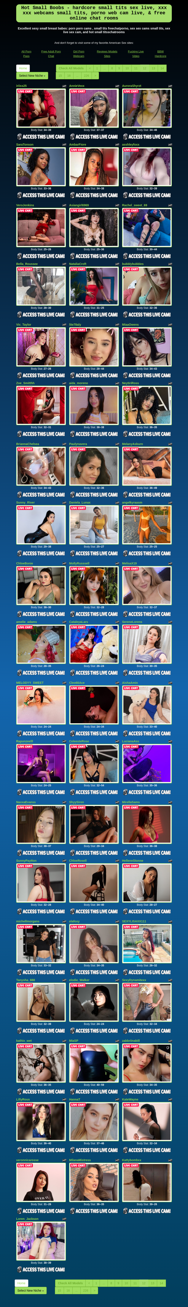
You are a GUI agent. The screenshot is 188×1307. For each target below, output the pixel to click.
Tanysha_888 (25, 942)
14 (162, 68)
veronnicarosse (27, 1115)
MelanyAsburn (132, 429)
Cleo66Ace (77, 657)
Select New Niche (32, 75)
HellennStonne (132, 828)
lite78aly (75, 314)
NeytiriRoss (130, 370)
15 (60, 75)
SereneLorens (132, 599)
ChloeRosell (78, 828)
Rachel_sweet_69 (134, 200)
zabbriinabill (131, 1000)
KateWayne (130, 1056)
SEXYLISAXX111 (134, 886)
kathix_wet (24, 1000)
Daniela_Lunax (80, 485)
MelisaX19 (129, 543)
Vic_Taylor (23, 314)
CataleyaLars (78, 599)
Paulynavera (78, 429)
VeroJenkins (25, 200)
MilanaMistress (80, 1115)
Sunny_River (25, 485)
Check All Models (71, 68)
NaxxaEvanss (26, 772)
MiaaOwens (130, 314)
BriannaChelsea (27, 429)
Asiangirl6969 (79, 200)
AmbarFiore (77, 142)
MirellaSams (131, 772)
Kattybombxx (131, 1115)
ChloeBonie (24, 543)
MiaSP (73, 1000)
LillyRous (23, 1056)
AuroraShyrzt (131, 86)
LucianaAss (130, 713)
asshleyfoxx (130, 142)
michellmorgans (27, 886)
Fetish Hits (96, 1300)
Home (23, 68)
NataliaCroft (77, 256)
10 (127, 68)
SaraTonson (24, 142)
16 (69, 75)
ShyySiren (76, 772)
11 (136, 68)
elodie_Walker (79, 942)
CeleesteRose (79, 713)
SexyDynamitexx (134, 942)
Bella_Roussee (27, 256)
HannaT (74, 1056)
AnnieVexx (76, 86)
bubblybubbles (133, 256)
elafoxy (74, 886)
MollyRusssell (79, 543)
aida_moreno (78, 370)
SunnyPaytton (26, 828)
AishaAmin (130, 657)
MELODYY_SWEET (30, 657)
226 (86, 75)
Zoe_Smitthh (25, 370)
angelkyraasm (132, 485)
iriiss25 (21, 86)
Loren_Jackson (27, 1171)
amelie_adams (26, 599)
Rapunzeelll (24, 713)
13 (153, 68)
